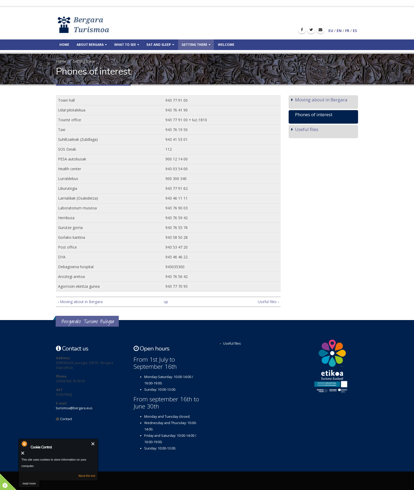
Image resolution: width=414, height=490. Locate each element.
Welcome (226, 44)
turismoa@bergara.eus (74, 408)
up (166, 301)
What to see (126, 44)
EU (330, 30)
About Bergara (92, 44)
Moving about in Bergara (321, 100)
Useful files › (268, 301)
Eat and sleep (160, 44)
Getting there (196, 44)
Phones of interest (313, 114)
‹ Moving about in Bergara (80, 301)
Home (64, 44)
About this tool (86, 475)
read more (29, 483)
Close (93, 444)
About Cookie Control (24, 443)
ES (355, 30)
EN (339, 30)
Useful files (306, 129)
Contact (66, 419)
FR (347, 30)
